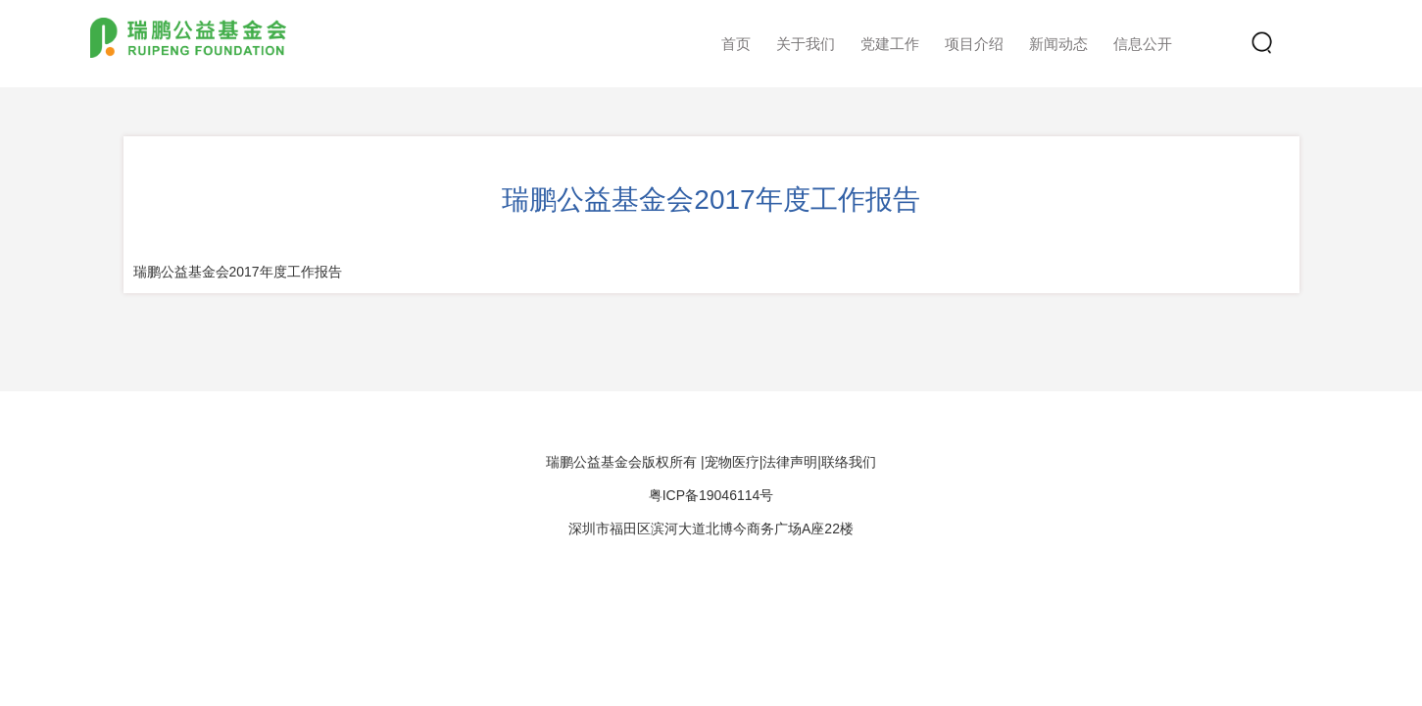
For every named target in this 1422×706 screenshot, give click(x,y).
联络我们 (848, 462)
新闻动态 (1058, 43)
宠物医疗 (732, 462)
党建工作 (889, 43)
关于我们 (805, 43)
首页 (736, 43)
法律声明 (789, 462)
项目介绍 (974, 43)
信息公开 (1142, 43)
